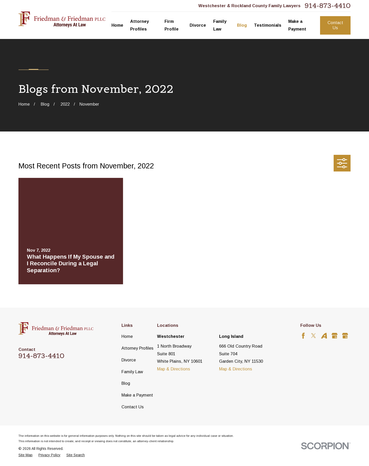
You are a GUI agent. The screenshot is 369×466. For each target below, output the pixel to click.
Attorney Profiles (137, 348)
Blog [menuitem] (242, 25)
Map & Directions (173, 369)
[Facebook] (303, 336)
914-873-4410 (328, 6)
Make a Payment (137, 395)
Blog (125, 383)
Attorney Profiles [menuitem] (139, 25)
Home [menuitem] (117, 25)
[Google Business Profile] (334, 336)
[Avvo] (324, 336)
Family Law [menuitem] (220, 25)
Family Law (132, 371)
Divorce (128, 360)
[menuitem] (25, 455)
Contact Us (335, 25)
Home (127, 336)
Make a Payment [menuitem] (297, 25)
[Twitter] (313, 336)
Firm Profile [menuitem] (172, 25)
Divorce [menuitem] (198, 25)
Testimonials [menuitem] (267, 25)
